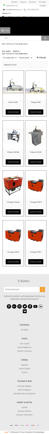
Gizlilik (24, 407)
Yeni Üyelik (24, 343)
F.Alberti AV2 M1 (36, 152)
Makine (16, 51)
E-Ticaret (22, 432)
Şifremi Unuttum (24, 351)
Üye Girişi (32, 2)
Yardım (24, 372)
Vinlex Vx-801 (13, 102)
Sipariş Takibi (24, 368)
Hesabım (14, 2)
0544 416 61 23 (10, 5)
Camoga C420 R (13, 252)
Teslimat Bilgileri (24, 386)
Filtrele (41, 57)
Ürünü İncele (13, 112)
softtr (7, 432)
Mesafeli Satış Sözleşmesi (25, 393)
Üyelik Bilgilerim (24, 347)
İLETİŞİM (43, 6)
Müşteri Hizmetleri (25, 415)
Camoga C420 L (36, 252)
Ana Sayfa (6, 51)
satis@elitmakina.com (12, 10)
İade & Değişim (24, 390)
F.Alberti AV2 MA (13, 152)
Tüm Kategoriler (7, 31)
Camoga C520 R (36, 202)
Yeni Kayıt (42, 2)
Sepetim (23, 2)
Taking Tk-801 (36, 102)
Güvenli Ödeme (24, 411)
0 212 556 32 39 (31, 10)
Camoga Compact (13, 202)
